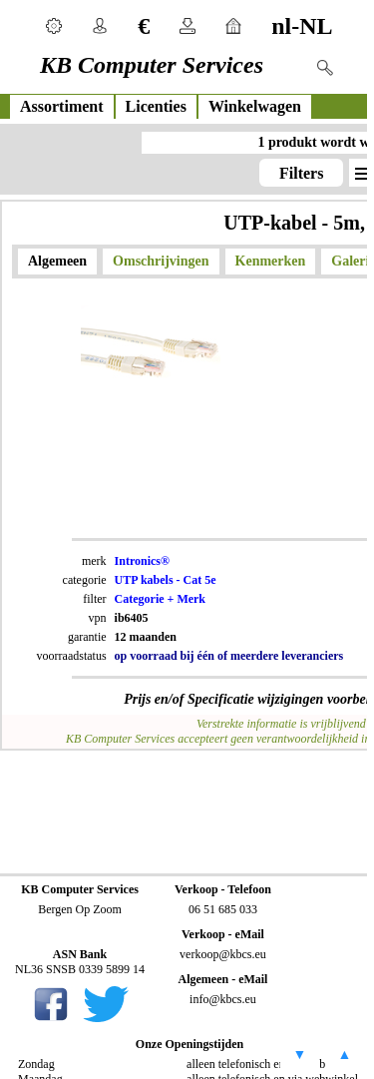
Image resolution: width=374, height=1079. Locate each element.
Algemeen (57, 261)
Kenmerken (270, 261)
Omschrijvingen (160, 261)
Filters (301, 173)
